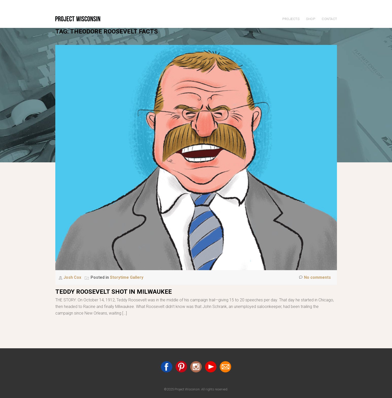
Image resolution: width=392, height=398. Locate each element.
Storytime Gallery (126, 277)
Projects (290, 19)
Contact (329, 19)
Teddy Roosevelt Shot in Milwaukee (113, 291)
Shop (310, 19)
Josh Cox (72, 277)
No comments (315, 277)
